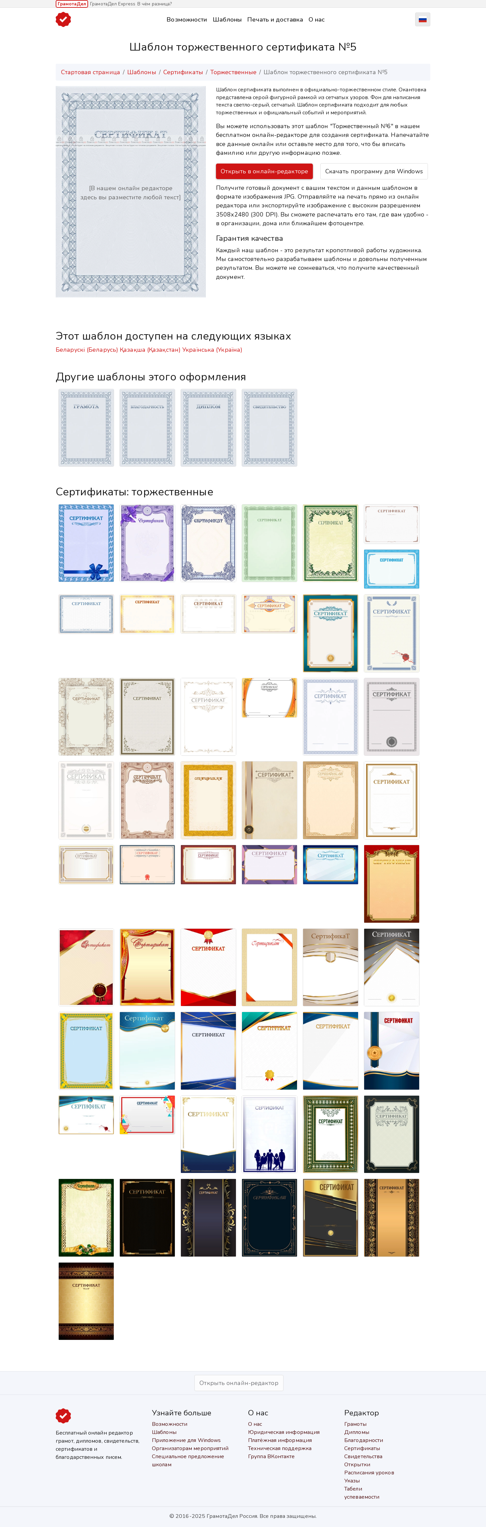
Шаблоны (227, 19)
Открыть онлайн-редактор (238, 1383)
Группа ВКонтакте (271, 1456)
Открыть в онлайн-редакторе (264, 171)
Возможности (186, 19)
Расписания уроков (369, 1472)
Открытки (357, 1464)
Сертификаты (183, 72)
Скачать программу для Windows (374, 171)
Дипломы (356, 1432)
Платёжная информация (280, 1440)
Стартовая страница (90, 72)
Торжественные (233, 72)
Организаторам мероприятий (190, 1448)
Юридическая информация (284, 1432)
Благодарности (363, 1440)
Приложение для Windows (186, 1440)
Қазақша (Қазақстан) (150, 350)
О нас (316, 19)
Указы (352, 1481)
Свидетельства (363, 1456)
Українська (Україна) (212, 350)
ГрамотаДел (72, 4)
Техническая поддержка (280, 1448)
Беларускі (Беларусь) (87, 350)
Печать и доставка (275, 19)
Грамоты (355, 1424)
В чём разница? (154, 4)
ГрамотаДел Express (112, 4)
